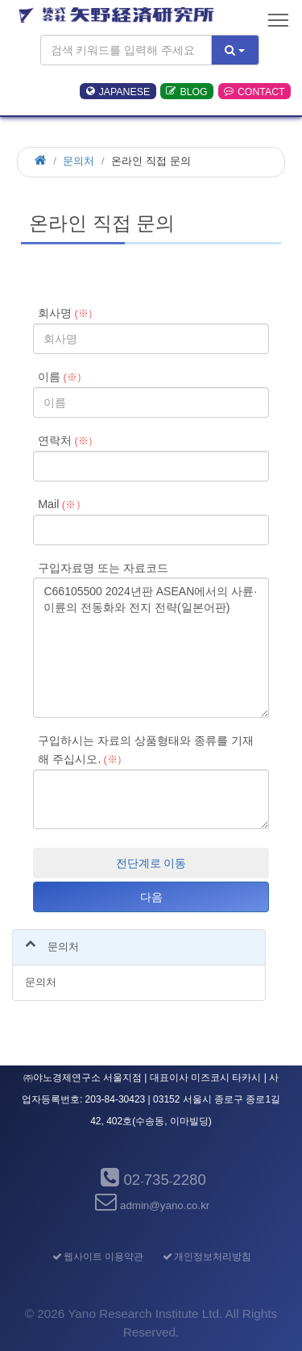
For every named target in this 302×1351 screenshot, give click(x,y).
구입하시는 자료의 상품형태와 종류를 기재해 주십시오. (146, 749)
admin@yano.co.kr (151, 1205)
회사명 (68, 312)
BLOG (186, 91)
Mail (61, 504)
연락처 (68, 440)
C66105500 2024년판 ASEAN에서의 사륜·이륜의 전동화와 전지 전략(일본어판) (150, 648)
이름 (62, 376)
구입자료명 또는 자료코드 (103, 567)
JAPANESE (118, 91)
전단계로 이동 (151, 863)
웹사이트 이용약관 (97, 1256)
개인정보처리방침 (205, 1256)
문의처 (78, 161)
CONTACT (254, 91)
